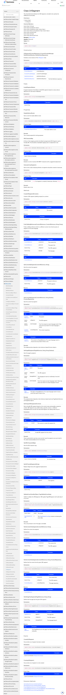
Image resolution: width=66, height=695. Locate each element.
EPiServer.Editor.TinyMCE (10, 17)
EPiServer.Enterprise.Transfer (11, 26)
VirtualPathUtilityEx (10, 581)
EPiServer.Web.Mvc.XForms (10, 606)
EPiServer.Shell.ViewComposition (11, 248)
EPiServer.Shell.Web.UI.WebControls (10, 270)
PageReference (26, 369)
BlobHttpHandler (9, 285)
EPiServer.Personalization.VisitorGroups (11, 178)
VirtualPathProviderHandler (11, 578)
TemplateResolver (9, 542)
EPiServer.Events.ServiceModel (11, 56)
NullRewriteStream (9, 445)
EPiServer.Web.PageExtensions (11, 608)
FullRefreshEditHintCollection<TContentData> (12, 357)
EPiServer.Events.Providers (10, 49)
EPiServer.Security (8, 198)
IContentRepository (28, 71)
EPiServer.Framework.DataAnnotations (10, 73)
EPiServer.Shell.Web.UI (9, 267)
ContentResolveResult (10, 324)
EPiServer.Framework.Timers (10, 101)
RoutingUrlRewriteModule (11, 510)
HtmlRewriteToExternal (10, 390)
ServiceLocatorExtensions (11, 517)
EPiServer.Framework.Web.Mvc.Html (11, 112)
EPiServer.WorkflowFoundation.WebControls (11, 667)
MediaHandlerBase (9, 436)
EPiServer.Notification (9, 172)
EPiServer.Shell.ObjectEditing (11, 224)
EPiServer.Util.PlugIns (9, 278)
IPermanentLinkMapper (10, 420)
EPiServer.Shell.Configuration (11, 210)
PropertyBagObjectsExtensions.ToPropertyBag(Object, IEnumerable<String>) (39, 688)
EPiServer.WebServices (9, 633)
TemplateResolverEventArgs (11, 544)
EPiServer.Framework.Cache (10, 66)
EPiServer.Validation (9, 281)
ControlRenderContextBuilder (12, 334)
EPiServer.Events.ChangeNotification (10, 34)
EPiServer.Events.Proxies (10, 51)
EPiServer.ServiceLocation (10, 200)
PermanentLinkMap (10, 470)
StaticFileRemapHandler (11, 533)
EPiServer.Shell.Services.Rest (11, 241)
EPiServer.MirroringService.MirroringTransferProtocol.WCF (11, 169)
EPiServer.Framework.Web (10, 106)
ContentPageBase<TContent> (12, 318)
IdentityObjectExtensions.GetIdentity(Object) (33, 684)
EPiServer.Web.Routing (9, 622)
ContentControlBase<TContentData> (12, 304)
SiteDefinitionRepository (11, 526)
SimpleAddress (9, 519)
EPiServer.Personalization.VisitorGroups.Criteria (11, 182)
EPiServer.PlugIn (8, 186)
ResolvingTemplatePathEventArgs (12, 505)
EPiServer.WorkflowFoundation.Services (11, 656)
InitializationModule (10, 413)
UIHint (7, 547)
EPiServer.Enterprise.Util (10, 29)
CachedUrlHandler (9, 295)
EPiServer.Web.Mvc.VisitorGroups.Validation (12, 603)
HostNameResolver (10, 370)
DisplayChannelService (10, 338)
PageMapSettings (9, 454)
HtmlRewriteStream (10, 387)
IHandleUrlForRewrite (10, 410)
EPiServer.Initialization (9, 129)
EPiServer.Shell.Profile (9, 231)
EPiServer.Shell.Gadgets (10, 215)
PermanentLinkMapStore (11, 475)
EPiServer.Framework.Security (11, 92)
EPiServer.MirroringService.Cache (12, 138)
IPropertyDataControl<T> (11, 424)
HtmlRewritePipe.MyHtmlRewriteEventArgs (11, 380)
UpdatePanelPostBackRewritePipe (12, 550)
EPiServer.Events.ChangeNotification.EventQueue (10, 39)
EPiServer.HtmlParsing (9, 126)
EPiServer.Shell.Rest (9, 236)
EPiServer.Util (7, 276)
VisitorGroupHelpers (10, 583)
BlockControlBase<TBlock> (11, 292)
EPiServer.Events (8, 31)
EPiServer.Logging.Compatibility (11, 134)
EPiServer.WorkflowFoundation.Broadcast (11, 643)
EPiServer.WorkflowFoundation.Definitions (11, 647)
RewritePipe (8, 508)
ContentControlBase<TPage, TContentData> (11, 308)
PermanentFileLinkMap (10, 466)
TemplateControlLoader (11, 537)
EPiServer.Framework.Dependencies (9, 77)
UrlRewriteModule (9, 562)
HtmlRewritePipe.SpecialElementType (11, 384)
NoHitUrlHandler (9, 440)
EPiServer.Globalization (9, 124)
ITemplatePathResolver (10, 433)
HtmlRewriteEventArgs (10, 372)
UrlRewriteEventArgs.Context (12, 560)
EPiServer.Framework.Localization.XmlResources (12, 89)
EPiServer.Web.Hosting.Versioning (12, 588)
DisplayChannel (9, 336)
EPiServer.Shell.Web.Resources (11, 262)
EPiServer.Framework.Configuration (9, 69)
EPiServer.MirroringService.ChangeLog (12, 142)
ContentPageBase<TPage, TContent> (11, 321)
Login (62, 2)
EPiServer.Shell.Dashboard (10, 212)
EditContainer (9, 350)
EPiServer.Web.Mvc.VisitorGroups (12, 599)
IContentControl (9, 397)
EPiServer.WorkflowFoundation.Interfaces (11, 652)
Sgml (6, 693)
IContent (26, 210)
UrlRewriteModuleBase (10, 565)
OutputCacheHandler (10, 450)
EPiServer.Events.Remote (10, 54)
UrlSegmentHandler (10, 574)
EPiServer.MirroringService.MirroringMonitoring (10, 154)
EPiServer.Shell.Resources (10, 234)
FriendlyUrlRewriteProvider (11, 354)
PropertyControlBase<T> (11, 492)
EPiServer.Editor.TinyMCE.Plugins (11, 19)
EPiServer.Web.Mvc (9, 594)
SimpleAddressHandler (10, 521)
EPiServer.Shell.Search (9, 238)
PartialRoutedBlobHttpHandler (12, 456)
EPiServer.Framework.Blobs (10, 63)
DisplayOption (9, 343)
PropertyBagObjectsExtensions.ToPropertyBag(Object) (35, 687)
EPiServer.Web (8, 283)
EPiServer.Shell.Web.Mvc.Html (11, 260)
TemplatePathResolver (10, 540)
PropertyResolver (9, 495)
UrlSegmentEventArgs (10, 571)
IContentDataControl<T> (11, 401)
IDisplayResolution (9, 406)
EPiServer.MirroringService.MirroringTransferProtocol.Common (10, 164)
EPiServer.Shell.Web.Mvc (10, 257)
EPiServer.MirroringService (10, 136)
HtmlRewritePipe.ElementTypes (12, 377)
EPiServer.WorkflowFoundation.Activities (11, 639)
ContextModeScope (10, 329)
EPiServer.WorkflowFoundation (11, 636)
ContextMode (9, 327)
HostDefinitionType (10, 368)
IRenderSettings (9, 427)
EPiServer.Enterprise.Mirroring (11, 24)
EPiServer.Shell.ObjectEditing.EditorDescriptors (11, 228)
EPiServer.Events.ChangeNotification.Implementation (10, 43)
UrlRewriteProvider (10, 567)
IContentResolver (9, 403)
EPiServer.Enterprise (9, 21)
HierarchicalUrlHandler (10, 361)
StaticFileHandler (9, 530)
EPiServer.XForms (8, 679)
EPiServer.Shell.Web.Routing (10, 265)
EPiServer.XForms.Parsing (10, 683)
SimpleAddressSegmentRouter (30, 129)
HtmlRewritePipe (9, 375)
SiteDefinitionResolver (10, 528)
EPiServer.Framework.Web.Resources (10, 116)
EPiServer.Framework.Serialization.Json (12, 98)
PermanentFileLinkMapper (11, 468)
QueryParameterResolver (11, 497)
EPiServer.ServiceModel (10, 203)
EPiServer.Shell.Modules (10, 220)
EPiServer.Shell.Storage (9, 243)
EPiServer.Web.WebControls (10, 627)
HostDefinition (9, 365)
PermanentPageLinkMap (11, 488)
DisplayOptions (9, 345)
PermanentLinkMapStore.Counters (11, 478)
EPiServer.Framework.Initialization (11, 83)
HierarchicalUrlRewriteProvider (12, 363)
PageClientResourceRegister (12, 452)
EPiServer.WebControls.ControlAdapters (11, 630)
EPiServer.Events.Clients (10, 46)
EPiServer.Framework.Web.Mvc (11, 109)
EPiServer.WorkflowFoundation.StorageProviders (11, 660)
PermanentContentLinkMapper (12, 463)
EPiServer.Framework (9, 61)
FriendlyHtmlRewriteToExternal (12, 352)
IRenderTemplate (9, 429)
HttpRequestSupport (10, 394)
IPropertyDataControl (10, 422)
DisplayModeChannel (10, 341)
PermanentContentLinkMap (11, 461)
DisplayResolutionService (11, 347)
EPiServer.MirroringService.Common (10, 146)
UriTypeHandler (9, 553)
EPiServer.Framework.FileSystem (11, 81)
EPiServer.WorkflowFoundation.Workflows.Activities (11, 675)
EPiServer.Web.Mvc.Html (10, 597)
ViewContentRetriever (10, 576)
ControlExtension (9, 331)
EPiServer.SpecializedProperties (11, 274)
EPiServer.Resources (9, 188)
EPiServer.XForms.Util (9, 686)
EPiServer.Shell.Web (9, 255)
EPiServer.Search (8, 193)
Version (5, 11)
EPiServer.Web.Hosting (9, 585)
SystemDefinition (9, 535)
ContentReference (28, 242)
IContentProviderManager (29, 73)
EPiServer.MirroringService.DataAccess (11, 150)
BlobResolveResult (9, 290)
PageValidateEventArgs (28, 517)
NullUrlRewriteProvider (10, 447)
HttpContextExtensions (10, 392)
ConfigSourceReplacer (10, 301)
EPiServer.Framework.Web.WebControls (11, 120)
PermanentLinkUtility (10, 485)
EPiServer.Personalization (10, 175)
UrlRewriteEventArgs (10, 558)
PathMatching (9, 459)
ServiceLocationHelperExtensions (10, 513)
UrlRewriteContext (9, 555)
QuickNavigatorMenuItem (11, 502)
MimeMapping (9, 438)
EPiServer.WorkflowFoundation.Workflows (11, 671)
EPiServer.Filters (8, 58)
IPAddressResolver (9, 415)
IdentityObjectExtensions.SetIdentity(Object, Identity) (34, 685)
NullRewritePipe (9, 443)
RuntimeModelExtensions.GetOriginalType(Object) (34, 690)
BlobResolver (8, 288)
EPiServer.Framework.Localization (12, 86)
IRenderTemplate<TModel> (11, 431)
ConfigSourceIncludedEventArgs (11, 298)
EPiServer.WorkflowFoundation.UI (12, 663)
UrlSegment (8, 569)
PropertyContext (9, 490)
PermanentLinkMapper (10, 473)
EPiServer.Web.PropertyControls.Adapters (11, 614)
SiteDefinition (8, 524)
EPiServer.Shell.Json (9, 217)
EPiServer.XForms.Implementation (12, 681)
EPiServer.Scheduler (9, 190)
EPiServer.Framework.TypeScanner (12, 104)
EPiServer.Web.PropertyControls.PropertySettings (11, 618)
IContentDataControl (10, 399)
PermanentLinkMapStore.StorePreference (12, 482)
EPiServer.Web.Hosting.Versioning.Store (12, 591)
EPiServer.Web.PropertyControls (11, 611)
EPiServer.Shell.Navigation (10, 222)
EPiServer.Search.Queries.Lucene (12, 195)
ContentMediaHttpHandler (11, 316)
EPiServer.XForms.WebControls (11, 688)
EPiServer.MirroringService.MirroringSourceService (10, 159)
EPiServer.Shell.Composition (10, 207)
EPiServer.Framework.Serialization (12, 95)
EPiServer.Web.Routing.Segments (12, 624)
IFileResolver (8, 408)
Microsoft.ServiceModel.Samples (11, 691)
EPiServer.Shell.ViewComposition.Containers (11, 251)
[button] (19, 3)
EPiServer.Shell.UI (8, 246)
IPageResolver (9, 417)
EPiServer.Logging (8, 131)
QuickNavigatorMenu (10, 499)
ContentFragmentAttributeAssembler (11, 312)
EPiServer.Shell (8, 205)
